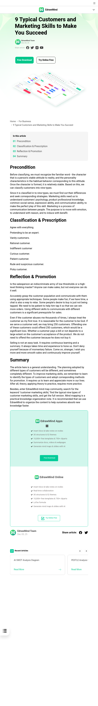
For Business (25, 121)
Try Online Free (46, 60)
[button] (80, 551)
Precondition (24, 141)
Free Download (24, 60)
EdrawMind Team (28, 41)
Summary (22, 156)
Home (13, 121)
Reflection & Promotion (29, 151)
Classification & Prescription (32, 146)
